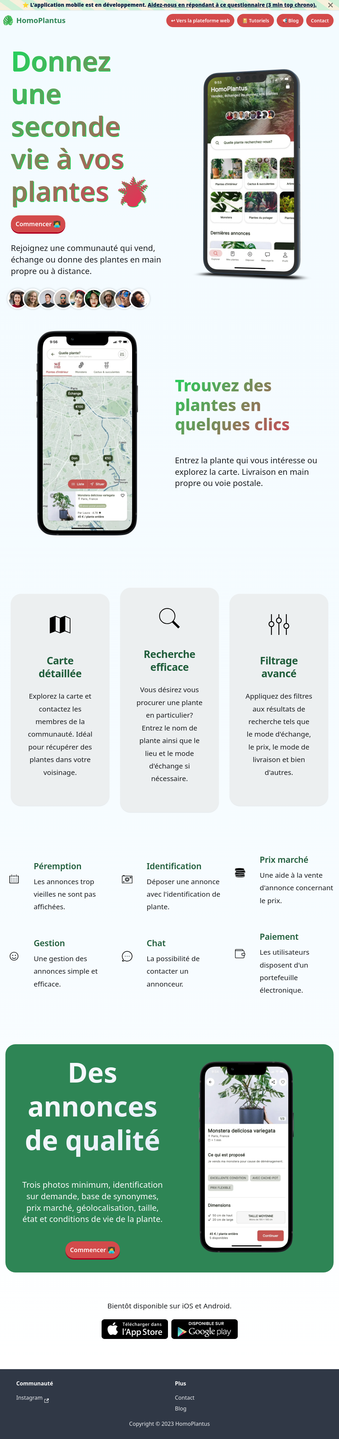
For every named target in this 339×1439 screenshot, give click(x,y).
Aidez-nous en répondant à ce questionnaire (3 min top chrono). (232, 4)
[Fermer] (330, 5)
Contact (320, 20)
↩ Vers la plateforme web (200, 20)
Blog (181, 1408)
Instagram (32, 1397)
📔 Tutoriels (255, 20)
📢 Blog (290, 20)
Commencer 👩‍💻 (38, 224)
